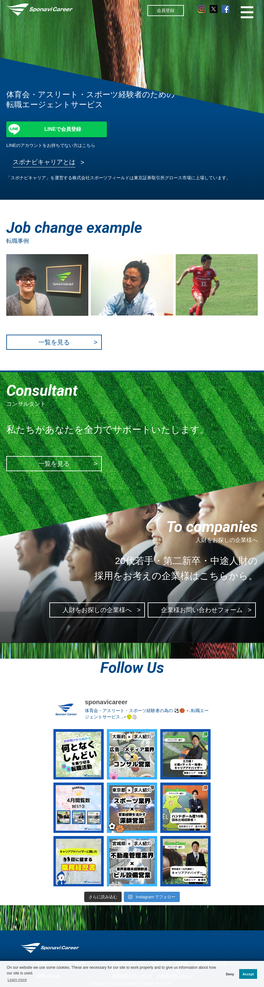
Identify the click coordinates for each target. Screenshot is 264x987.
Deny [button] (230, 974)
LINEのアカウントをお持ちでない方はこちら (50, 145)
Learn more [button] (17, 980)
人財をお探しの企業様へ (97, 609)
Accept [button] (248, 974)
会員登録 (165, 10)
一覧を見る (54, 342)
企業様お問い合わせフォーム (202, 609)
